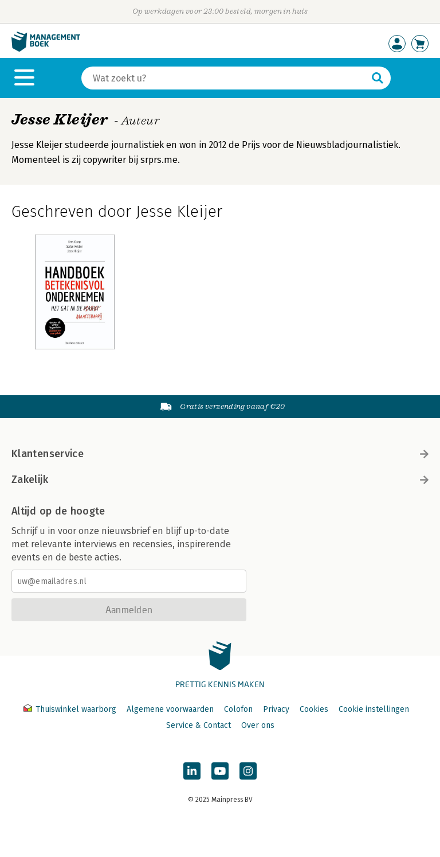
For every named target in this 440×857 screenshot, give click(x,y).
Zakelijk (220, 479)
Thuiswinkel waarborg (71, 709)
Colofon (238, 709)
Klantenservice (220, 453)
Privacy (276, 709)
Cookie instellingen (374, 709)
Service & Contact (198, 725)
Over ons (257, 725)
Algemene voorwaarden (170, 709)
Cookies (314, 709)
